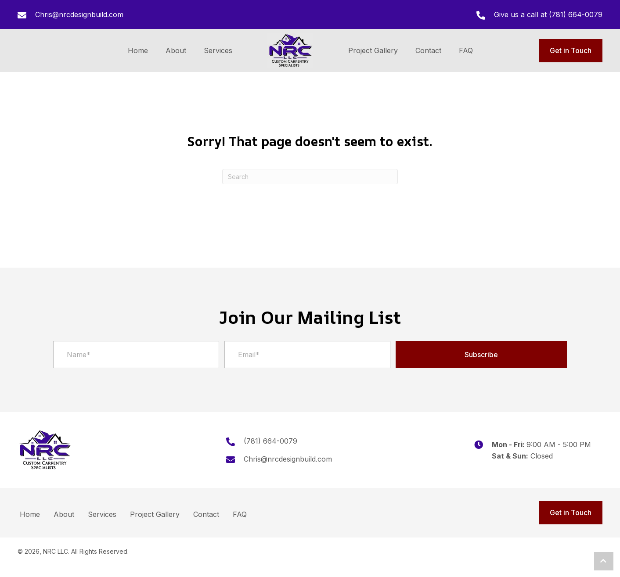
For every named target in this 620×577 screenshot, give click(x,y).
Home (30, 514)
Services (102, 514)
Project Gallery (155, 514)
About (64, 514)
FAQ (240, 514)
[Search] (310, 176)
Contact (206, 514)
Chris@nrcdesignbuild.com (79, 14)
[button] (481, 354)
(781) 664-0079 (575, 14)
